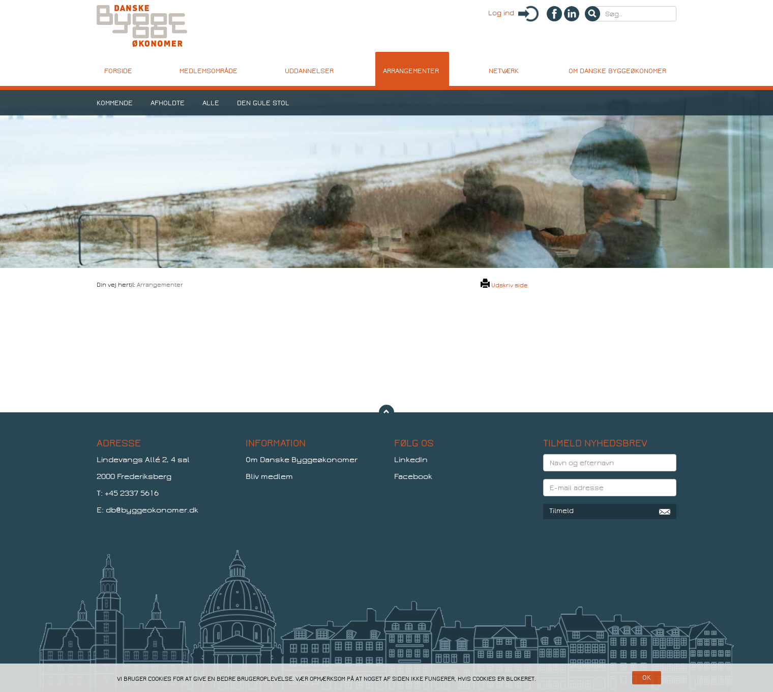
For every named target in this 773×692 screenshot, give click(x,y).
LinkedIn (411, 460)
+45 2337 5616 (132, 493)
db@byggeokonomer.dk (152, 510)
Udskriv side (504, 285)
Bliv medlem (269, 476)
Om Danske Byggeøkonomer (302, 460)
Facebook (413, 476)
